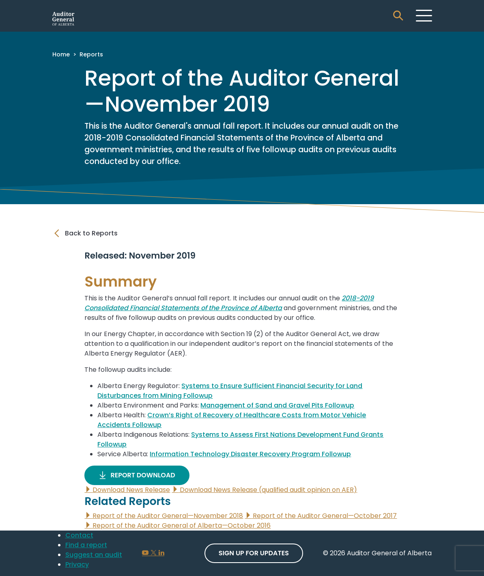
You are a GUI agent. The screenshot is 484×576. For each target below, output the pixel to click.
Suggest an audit (93, 554)
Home (61, 54)
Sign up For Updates (254, 553)
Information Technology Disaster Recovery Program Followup (250, 454)
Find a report (86, 545)
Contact (79, 535)
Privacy (77, 564)
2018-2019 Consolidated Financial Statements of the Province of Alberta (229, 303)
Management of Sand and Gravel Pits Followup (277, 405)
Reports (91, 54)
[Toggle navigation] (424, 15)
